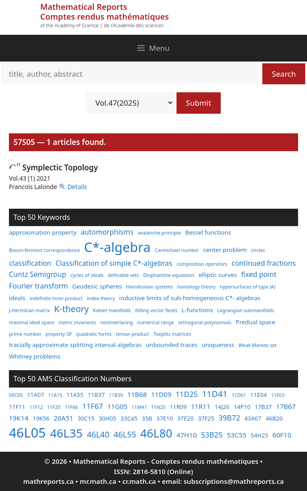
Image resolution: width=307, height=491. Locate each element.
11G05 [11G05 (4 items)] (117, 406)
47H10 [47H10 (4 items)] (187, 434)
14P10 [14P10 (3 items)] (242, 407)
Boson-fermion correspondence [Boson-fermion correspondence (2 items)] (44, 250)
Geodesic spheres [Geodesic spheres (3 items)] (97, 286)
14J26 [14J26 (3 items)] (221, 407)
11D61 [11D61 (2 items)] (239, 395)
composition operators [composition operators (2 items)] (202, 264)
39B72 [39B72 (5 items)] (229, 418)
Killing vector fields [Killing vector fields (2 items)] (156, 310)
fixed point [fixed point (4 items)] (259, 274)
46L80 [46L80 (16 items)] (156, 433)
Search (284, 74)
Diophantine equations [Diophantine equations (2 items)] (168, 275)
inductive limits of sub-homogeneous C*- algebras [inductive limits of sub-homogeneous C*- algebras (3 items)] (190, 298)
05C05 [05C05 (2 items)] (16, 395)
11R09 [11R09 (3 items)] (178, 407)
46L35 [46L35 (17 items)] (66, 433)
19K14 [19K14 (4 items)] (19, 417)
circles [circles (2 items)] (258, 250)
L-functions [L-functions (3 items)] (197, 310)
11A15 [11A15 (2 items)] (55, 395)
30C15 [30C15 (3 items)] (85, 418)
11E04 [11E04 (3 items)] (258, 395)
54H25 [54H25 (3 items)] (259, 435)
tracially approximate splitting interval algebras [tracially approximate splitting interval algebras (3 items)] (75, 345)
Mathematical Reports (83, 6)
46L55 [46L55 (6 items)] (125, 434)
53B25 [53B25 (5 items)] (212, 434)
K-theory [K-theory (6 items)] (71, 309)
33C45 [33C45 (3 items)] (129, 418)
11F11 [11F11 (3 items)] (17, 407)
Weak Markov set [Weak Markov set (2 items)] (258, 345)
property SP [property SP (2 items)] (59, 334)
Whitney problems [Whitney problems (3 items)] (34, 356)
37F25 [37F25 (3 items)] (206, 418)
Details (77, 186)
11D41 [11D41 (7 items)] (214, 394)
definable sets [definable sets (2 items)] (123, 275)
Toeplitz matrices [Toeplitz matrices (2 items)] (172, 334)
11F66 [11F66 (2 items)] (71, 407)
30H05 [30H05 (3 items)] (107, 418)
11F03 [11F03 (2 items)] (278, 395)
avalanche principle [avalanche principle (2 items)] (159, 233)
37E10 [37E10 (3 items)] (164, 418)
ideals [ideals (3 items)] (17, 298)
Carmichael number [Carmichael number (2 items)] (177, 250)
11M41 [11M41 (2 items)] (139, 407)
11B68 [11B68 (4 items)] (137, 394)
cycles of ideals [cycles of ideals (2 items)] (87, 275)
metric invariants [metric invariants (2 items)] (77, 322)
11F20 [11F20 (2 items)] (53, 407)
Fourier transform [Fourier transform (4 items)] (38, 286)
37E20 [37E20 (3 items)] (185, 418)
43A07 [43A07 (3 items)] (252, 418)
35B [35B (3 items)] (147, 418)
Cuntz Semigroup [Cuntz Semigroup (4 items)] (37, 274)
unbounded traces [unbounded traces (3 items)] (171, 345)
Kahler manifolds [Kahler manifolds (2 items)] (112, 310)
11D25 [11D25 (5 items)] (187, 394)
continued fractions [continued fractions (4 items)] (263, 263)
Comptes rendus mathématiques (104, 16)
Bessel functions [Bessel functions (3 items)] (208, 232)
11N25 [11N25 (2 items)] (158, 407)
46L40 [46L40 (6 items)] (98, 434)
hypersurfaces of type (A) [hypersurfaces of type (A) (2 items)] (247, 287)
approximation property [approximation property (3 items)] (42, 232)
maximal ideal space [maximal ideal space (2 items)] (31, 322)
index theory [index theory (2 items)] (101, 298)
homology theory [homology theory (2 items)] (196, 287)
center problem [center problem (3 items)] (225, 250)
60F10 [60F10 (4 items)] (282, 434)
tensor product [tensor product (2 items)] (132, 334)
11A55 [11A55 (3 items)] (75, 395)
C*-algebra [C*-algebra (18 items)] (117, 247)
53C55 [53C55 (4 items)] (237, 434)
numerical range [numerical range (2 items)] (155, 322)
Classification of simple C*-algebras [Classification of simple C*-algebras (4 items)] (113, 263)
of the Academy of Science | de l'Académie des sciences (102, 25)
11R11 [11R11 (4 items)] (200, 406)
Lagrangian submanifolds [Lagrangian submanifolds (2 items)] (245, 310)
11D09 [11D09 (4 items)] (161, 394)
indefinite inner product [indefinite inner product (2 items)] (56, 298)
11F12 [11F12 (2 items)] (36, 407)
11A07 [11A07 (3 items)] (35, 395)
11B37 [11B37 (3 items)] (96, 395)
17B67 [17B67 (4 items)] (286, 406)
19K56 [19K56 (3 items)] (41, 418)
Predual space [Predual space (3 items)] (255, 322)
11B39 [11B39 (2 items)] (116, 395)
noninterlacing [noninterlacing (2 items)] (116, 322)
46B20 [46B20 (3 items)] (273, 418)
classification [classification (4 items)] (30, 263)
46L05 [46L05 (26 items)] (27, 432)
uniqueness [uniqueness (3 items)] (218, 345)
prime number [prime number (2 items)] (25, 334)
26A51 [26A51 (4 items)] (63, 417)
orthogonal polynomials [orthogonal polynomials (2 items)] (205, 322)
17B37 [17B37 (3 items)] (263, 407)
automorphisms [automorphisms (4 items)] (107, 232)
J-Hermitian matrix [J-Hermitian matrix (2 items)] (29, 310)
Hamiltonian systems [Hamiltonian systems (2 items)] (149, 287)
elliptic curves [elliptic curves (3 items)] (217, 275)
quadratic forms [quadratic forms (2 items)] (94, 334)
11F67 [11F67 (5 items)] (92, 406)
